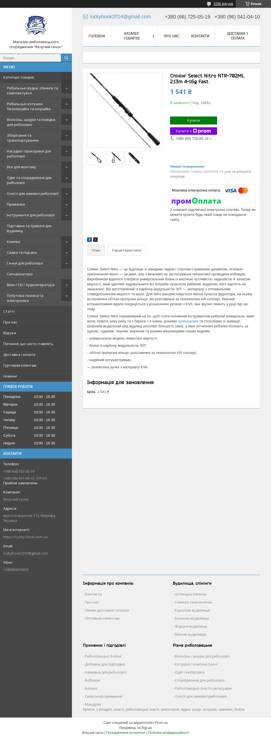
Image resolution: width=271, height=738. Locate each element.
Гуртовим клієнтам (19, 365)
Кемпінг (13, 241)
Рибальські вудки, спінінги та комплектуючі (32, 90)
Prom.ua (161, 723)
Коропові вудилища (192, 610)
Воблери (92, 680)
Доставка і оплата (19, 354)
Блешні (91, 688)
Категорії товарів (18, 77)
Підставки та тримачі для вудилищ (29, 228)
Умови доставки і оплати (107, 610)
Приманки (16, 204)
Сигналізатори (20, 273)
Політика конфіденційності (168, 733)
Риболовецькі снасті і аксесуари (203, 688)
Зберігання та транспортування (22, 138)
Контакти (200, 36)
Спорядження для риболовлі (200, 680)
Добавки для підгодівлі (105, 664)
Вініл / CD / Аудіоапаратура (30, 284)
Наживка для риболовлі (105, 672)
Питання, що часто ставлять (28, 343)
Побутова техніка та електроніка (25, 298)
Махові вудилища (190, 634)
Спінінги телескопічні (193, 602)
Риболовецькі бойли (103, 656)
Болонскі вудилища (192, 618)
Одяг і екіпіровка (189, 672)
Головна (96, 36)
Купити (193, 120)
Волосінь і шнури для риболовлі (202, 656)
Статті (8, 311)
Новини (10, 376)
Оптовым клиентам (102, 618)
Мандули (93, 704)
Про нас (10, 322)
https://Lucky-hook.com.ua (25, 536)
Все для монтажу (21, 166)
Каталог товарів (132, 35)
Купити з (193, 131)
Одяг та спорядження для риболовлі (29, 180)
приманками (188, 321)
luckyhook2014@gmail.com (25, 553)
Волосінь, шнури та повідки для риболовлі (31, 122)
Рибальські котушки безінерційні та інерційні (29, 106)
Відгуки (9, 332)
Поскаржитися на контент (125, 733)
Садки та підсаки (22, 252)
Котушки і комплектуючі (196, 664)
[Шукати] (66, 58)
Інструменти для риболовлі (30, 215)
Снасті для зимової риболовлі (33, 193)
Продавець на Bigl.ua (135, 728)
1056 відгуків (223, 4)
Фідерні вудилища (191, 626)
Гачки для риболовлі (25, 263)
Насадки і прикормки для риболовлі (29, 154)
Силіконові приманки (103, 696)
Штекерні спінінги (190, 594)
